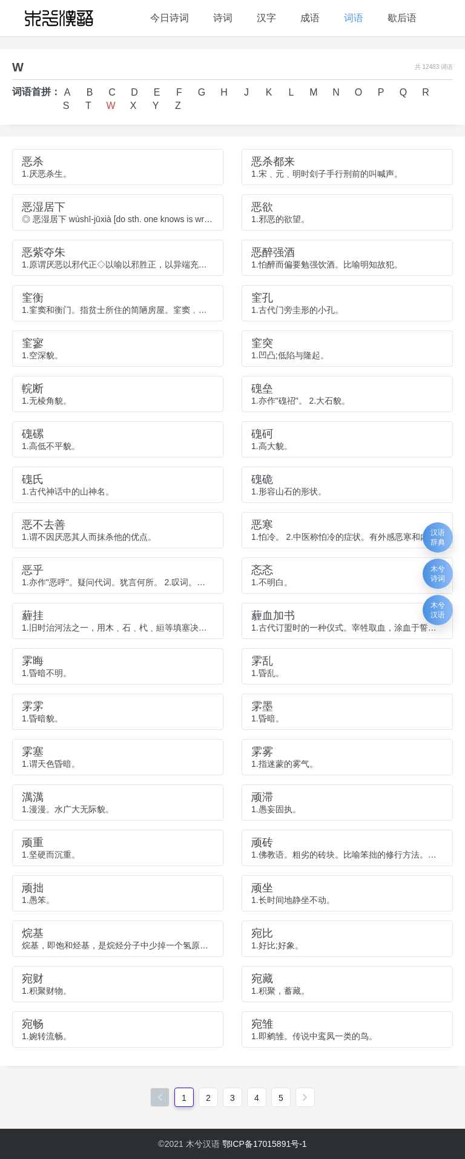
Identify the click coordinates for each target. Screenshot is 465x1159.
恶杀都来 (273, 162)
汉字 (266, 18)
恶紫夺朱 (43, 252)
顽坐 (262, 888)
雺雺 (33, 706)
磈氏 (33, 479)
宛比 (262, 933)
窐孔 (262, 298)
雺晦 (33, 661)
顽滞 (262, 797)
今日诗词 (169, 18)
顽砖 (262, 842)
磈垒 (262, 389)
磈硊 (262, 479)
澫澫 (33, 797)
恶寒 (262, 525)
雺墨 (262, 706)
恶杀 (33, 162)
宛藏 (262, 979)
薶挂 (33, 615)
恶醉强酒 (273, 252)
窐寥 (33, 343)
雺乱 (262, 661)
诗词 (222, 18)
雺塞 (33, 752)
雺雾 (262, 752)
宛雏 (262, 1024)
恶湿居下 (43, 207)
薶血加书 (273, 615)
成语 (310, 18)
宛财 (33, 979)
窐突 (262, 343)
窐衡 (33, 298)
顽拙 (33, 888)
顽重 (33, 842)
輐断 (33, 389)
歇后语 (402, 18)
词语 (353, 18)
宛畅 (33, 1024)
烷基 (33, 933)
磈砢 (262, 434)
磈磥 (33, 434)
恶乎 (33, 570)
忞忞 (262, 570)
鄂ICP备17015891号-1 (264, 1144)
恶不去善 (43, 525)
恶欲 (262, 207)
